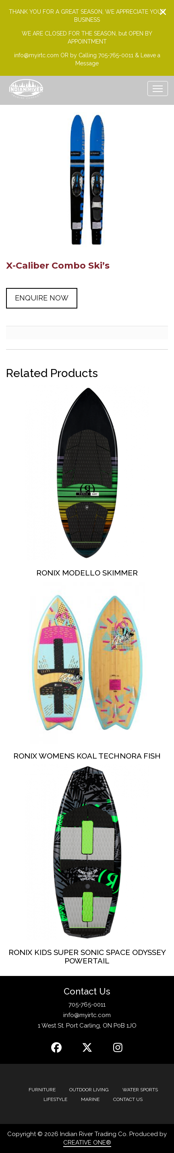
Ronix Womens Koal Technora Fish (87, 755)
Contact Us (128, 1099)
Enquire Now (41, 298)
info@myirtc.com (87, 1015)
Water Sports (140, 1090)
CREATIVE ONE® (87, 1142)
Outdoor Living (89, 1090)
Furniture (42, 1090)
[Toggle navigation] (157, 88)
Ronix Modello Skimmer (87, 572)
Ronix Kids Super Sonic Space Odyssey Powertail (87, 956)
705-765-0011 (87, 1004)
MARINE (90, 1099)
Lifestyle (55, 1099)
